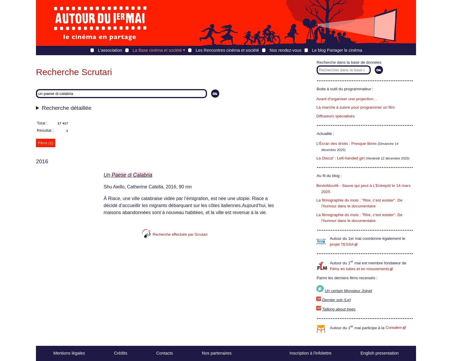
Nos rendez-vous (285, 50)
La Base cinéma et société (157, 50)
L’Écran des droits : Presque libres (346, 143)
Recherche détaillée (67, 108)
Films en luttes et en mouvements (359, 269)
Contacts (164, 353)
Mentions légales (69, 353)
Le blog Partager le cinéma (337, 50)
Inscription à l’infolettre (311, 353)
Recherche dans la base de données (349, 62)
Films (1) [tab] (45, 143)
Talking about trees (339, 309)
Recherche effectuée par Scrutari (174, 234)
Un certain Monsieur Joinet (348, 291)
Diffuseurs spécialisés (335, 116)
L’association (110, 50)
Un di (128, 175)
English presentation (379, 353)
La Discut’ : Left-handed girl (340, 158)
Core (394, 327)
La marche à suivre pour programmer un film (355, 107)
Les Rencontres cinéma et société (227, 50)
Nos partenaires (217, 353)
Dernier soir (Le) (336, 300)
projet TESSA (342, 244)
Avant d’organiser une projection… (346, 99)
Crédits (120, 353)
